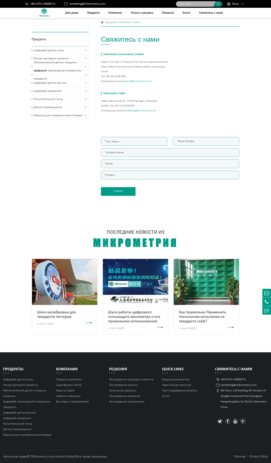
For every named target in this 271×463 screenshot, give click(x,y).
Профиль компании (68, 379)
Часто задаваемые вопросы (180, 390)
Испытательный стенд (48, 99)
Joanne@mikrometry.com (137, 81)
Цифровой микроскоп (48, 91)
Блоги (186, 13)
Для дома (71, 13)
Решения (168, 13)
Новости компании (68, 396)
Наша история (65, 390)
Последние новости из (135, 239)
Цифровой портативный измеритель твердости (57, 74)
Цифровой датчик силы (49, 50)
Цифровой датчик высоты (50, 83)
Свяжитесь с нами (211, 13)
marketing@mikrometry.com (87, 4)
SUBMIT (118, 191)
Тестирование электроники (126, 401)
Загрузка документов (175, 379)
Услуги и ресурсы (142, 13)
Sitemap (239, 456)
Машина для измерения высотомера (58, 115)
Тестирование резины (123, 385)
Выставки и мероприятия (72, 401)
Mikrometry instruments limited (53, 456)
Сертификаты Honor (69, 385)
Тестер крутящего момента (20, 385)
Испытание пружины (122, 390)
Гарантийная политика (176, 385)
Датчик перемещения (48, 107)
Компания (115, 13)
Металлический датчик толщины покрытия (24, 393)
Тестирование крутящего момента (131, 379)
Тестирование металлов (124, 396)
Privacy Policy (258, 456)
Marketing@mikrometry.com (139, 110)
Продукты (93, 13)
